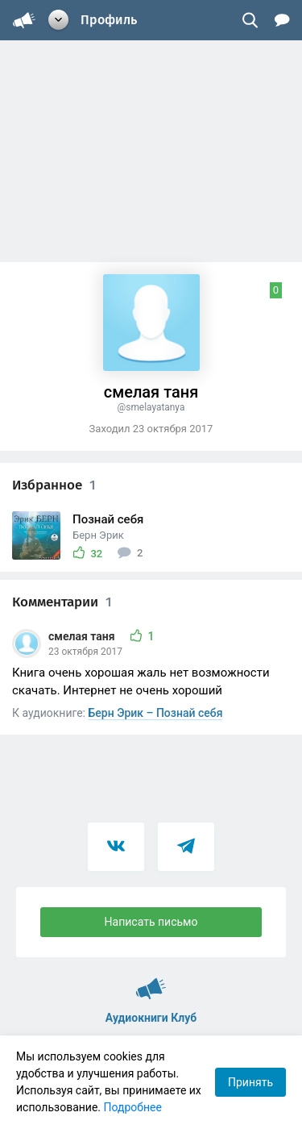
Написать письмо (151, 921)
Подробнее (133, 1107)
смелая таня (83, 636)
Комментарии (62, 602)
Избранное (54, 485)
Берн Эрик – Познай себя (156, 712)
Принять (250, 1082)
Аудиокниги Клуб (151, 981)
